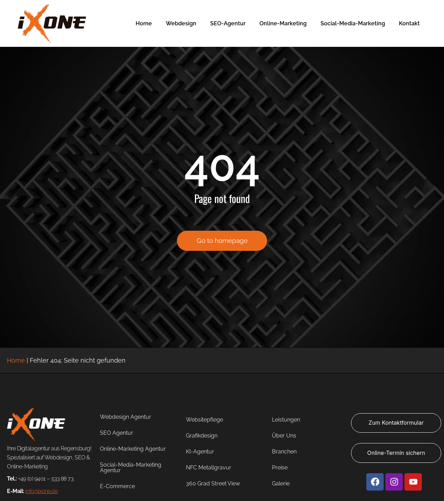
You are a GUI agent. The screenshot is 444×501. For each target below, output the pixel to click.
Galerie (281, 483)
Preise (280, 467)
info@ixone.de (41, 491)
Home (144, 23)
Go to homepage (222, 244)
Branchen (284, 451)
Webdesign (181, 23)
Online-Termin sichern (396, 452)
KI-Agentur (200, 451)
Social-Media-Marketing (353, 23)
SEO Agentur (116, 433)
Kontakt (409, 23)
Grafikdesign (201, 435)
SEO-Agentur (228, 23)
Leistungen (286, 419)
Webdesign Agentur (125, 417)
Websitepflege (204, 419)
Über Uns (284, 435)
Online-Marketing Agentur (133, 448)
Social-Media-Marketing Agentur (130, 467)
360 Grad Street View (213, 483)
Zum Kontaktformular (396, 422)
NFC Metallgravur (208, 467)
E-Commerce (117, 486)
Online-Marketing (283, 23)
